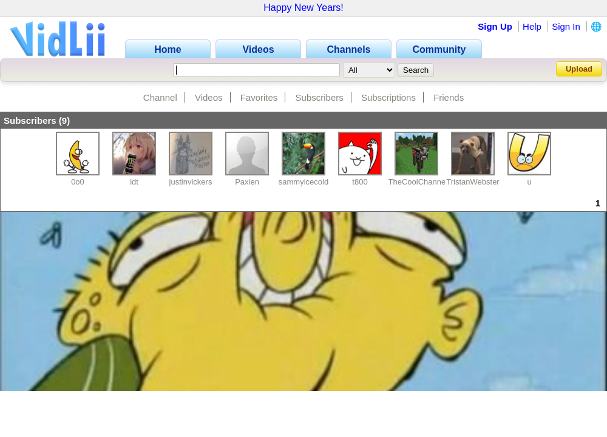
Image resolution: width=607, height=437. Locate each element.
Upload (579, 68)
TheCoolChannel (418, 181)
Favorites (259, 97)
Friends (448, 97)
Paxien (247, 181)
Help (532, 26)
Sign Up (495, 26)
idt (134, 181)
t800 (359, 181)
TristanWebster (472, 181)
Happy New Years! (303, 7)
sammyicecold (303, 181)
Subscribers (320, 97)
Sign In (566, 26)
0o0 (77, 181)
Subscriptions (388, 97)
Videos (209, 97)
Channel (160, 97)
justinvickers (190, 181)
